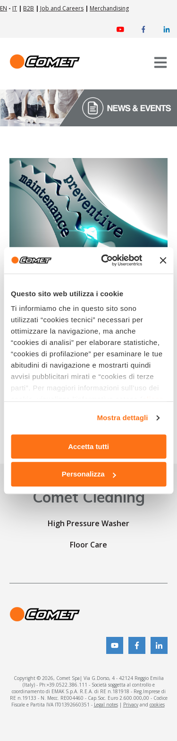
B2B (28, 8)
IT (14, 8)
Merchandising (109, 8)
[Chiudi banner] (163, 260)
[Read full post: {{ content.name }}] (88, 205)
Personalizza (89, 474)
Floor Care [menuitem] (88, 544)
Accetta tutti (88, 446)
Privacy (130, 704)
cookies (157, 704)
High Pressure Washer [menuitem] (88, 523)
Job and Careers (62, 8)
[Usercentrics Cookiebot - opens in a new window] (105, 260)
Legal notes (106, 704)
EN (3, 8)
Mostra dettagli (122, 418)
